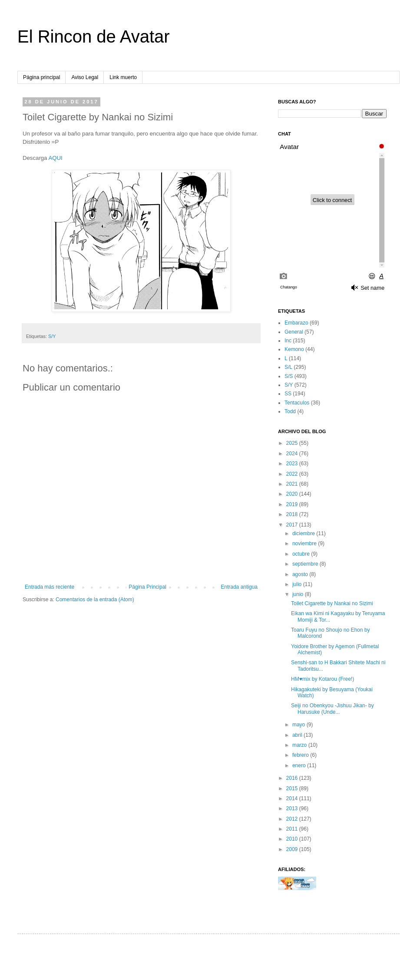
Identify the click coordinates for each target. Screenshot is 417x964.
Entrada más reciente (49, 587)
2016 (292, 778)
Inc (288, 341)
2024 (292, 454)
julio (297, 584)
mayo (299, 725)
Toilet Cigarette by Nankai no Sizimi (332, 603)
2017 (292, 525)
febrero (301, 755)
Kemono (294, 349)
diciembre (304, 533)
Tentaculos (297, 403)
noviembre (305, 543)
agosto (300, 574)
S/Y (52, 336)
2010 (292, 839)
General (294, 332)
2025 (292, 443)
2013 (292, 808)
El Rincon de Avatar (93, 36)
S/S (289, 376)
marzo (300, 745)
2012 (292, 819)
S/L (288, 367)
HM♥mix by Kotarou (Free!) (322, 679)
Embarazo (296, 323)
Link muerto (123, 77)
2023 (292, 463)
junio (298, 594)
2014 (292, 798)
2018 (292, 514)
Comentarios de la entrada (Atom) (95, 599)
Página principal (41, 77)
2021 (292, 484)
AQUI (55, 158)
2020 (292, 494)
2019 (292, 504)
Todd (290, 411)
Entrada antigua (239, 587)
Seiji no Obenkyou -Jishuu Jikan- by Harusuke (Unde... (332, 708)
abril (298, 735)
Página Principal (147, 587)
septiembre (306, 564)
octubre (301, 554)
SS (288, 394)
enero (299, 765)
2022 (292, 474)
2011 (292, 829)
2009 (292, 849)
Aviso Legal (84, 77)
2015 (292, 788)
